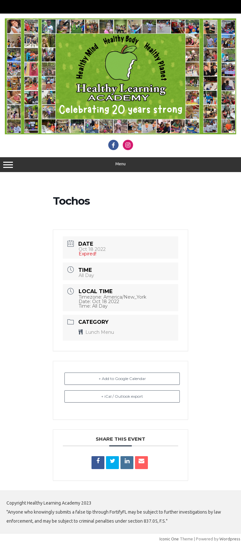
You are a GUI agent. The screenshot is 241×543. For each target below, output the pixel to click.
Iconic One (169, 539)
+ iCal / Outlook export (122, 396)
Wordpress (229, 539)
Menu (120, 164)
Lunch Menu (96, 332)
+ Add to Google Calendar (122, 378)
